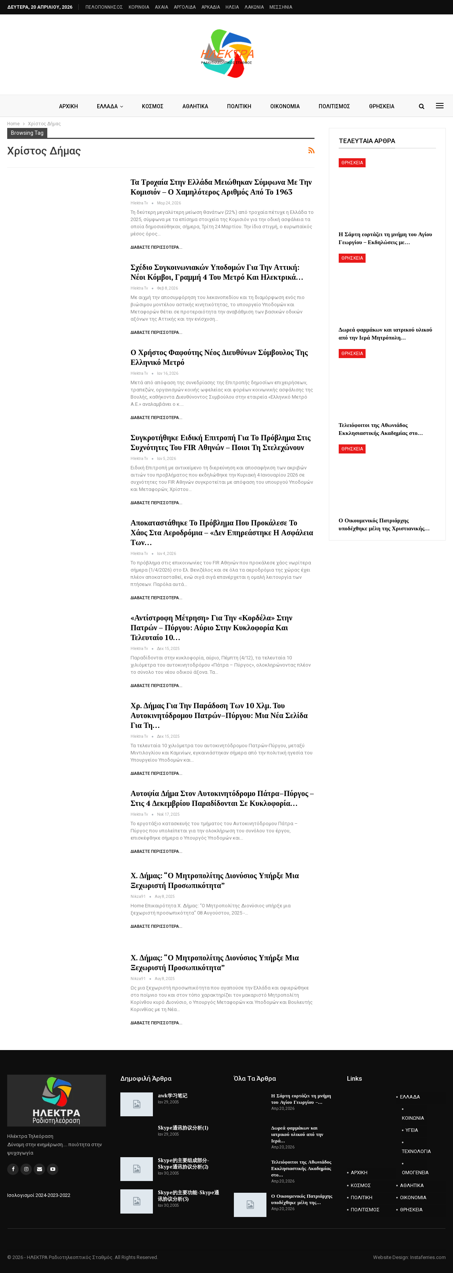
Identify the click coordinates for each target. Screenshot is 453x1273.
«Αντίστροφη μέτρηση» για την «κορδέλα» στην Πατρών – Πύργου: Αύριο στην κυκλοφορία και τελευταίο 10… (211, 627)
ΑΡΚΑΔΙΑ (210, 7)
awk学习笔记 (172, 1095)
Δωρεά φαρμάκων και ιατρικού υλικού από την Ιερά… (297, 1134)
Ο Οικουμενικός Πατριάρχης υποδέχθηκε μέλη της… (301, 1199)
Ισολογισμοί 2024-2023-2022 (38, 1195)
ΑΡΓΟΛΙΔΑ (185, 7)
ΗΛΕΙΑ (232, 7)
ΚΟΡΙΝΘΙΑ (139, 7)
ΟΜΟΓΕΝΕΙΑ (414, 1172)
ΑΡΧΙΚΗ (64, 106)
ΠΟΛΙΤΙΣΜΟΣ (337, 106)
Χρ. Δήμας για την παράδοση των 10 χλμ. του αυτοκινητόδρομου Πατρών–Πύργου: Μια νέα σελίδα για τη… (219, 715)
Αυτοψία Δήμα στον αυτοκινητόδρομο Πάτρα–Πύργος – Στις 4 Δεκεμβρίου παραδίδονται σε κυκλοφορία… (222, 798)
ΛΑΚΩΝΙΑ (254, 7)
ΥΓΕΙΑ (412, 1130)
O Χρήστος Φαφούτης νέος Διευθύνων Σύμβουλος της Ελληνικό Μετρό (219, 357)
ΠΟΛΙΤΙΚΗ (239, 106)
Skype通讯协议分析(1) (183, 1127)
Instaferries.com (428, 1257)
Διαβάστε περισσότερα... (156, 247)
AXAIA (161, 7)
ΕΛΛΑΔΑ (104, 106)
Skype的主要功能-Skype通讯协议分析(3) (188, 1195)
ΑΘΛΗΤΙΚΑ (194, 106)
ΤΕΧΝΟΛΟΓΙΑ (414, 1151)
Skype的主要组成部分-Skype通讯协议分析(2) (183, 1163)
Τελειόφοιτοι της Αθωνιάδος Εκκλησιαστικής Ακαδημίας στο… (301, 1168)
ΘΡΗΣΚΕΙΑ (385, 106)
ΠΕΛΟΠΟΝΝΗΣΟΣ (104, 7)
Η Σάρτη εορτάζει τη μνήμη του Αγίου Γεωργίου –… (301, 1098)
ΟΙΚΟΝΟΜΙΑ (286, 106)
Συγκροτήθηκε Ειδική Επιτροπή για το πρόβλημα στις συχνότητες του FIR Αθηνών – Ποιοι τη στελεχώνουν (220, 442)
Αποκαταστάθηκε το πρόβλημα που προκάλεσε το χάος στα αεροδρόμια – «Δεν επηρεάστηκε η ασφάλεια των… (222, 532)
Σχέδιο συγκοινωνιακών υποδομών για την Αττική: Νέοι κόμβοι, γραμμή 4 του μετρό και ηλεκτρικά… (217, 272)
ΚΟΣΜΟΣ (151, 106)
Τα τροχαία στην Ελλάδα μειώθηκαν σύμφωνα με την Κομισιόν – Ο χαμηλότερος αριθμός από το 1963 (221, 187)
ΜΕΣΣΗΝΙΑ (280, 7)
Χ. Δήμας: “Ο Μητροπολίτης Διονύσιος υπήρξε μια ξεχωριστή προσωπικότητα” (215, 880)
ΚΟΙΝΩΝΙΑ (413, 1118)
